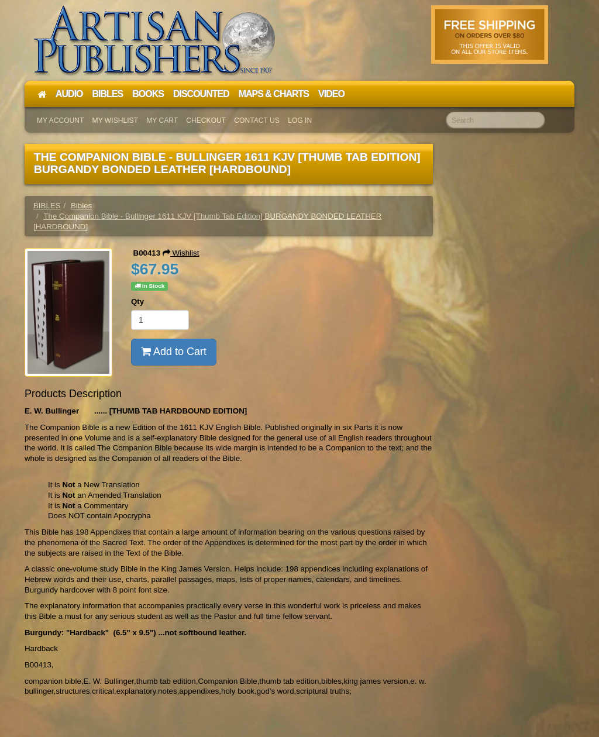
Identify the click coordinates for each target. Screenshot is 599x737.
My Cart (162, 120)
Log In (300, 120)
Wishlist (181, 253)
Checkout (206, 120)
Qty (137, 301)
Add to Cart (173, 351)
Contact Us (257, 120)
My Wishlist (115, 120)
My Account (60, 120)
